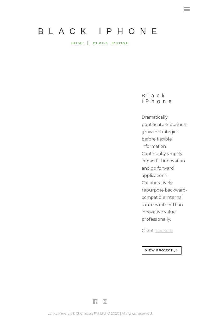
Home (78, 43)
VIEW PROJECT (161, 250)
